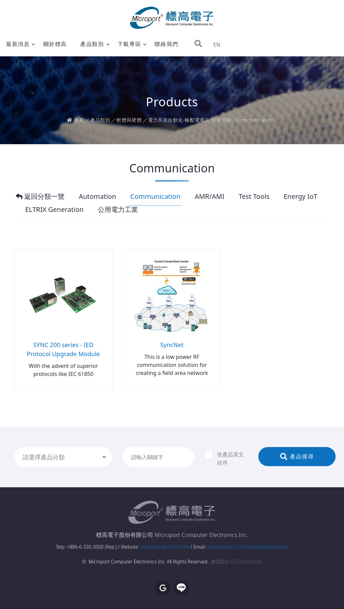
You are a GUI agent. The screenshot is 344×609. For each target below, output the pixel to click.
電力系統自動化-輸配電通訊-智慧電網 (189, 120)
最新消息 (18, 44)
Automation (97, 196)
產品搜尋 (297, 456)
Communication (155, 196)
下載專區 (129, 44)
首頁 (75, 120)
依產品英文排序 (224, 458)
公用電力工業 (118, 209)
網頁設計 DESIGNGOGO (236, 561)
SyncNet (171, 345)
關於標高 (55, 44)
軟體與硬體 (129, 120)
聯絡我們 (166, 44)
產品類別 (92, 44)
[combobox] (63, 457)
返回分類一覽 (40, 196)
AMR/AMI (210, 196)
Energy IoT (300, 196)
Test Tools (254, 196)
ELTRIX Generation (54, 209)
